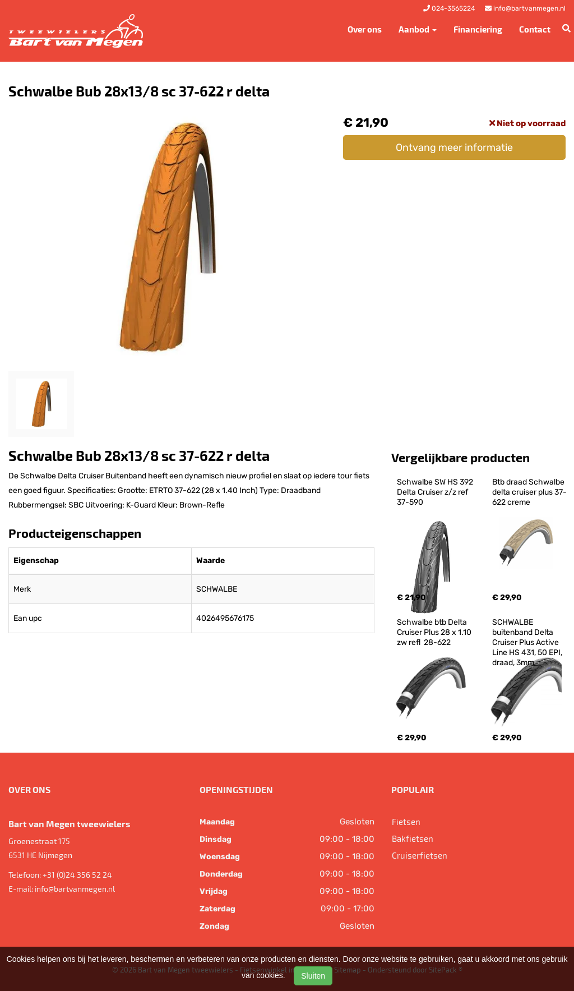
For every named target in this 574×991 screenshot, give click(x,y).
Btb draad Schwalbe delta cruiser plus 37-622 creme (529, 492)
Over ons (365, 29)
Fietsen (406, 822)
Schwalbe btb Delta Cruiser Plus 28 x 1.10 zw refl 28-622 (435, 632)
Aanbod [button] (418, 29)
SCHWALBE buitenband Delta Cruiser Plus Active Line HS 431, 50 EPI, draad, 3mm (528, 642)
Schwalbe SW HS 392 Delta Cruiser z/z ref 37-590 (436, 492)
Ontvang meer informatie (454, 147)
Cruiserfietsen (419, 855)
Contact (534, 29)
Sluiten (313, 975)
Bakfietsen (412, 838)
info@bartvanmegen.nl (75, 888)
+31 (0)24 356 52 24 (77, 874)
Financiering (477, 29)
